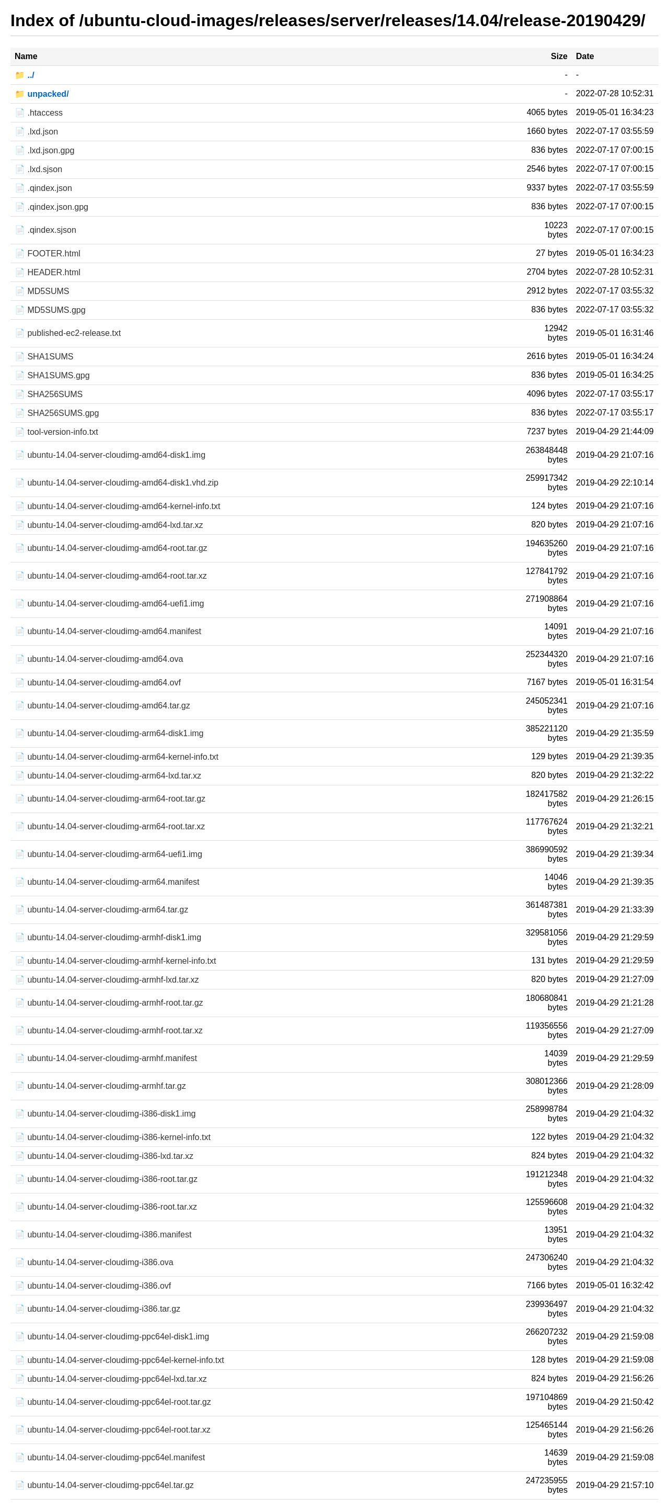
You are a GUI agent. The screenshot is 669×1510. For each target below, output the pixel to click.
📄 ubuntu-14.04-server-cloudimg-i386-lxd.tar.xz (104, 1156)
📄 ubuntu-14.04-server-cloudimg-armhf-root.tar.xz (109, 1030)
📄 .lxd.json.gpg (44, 150)
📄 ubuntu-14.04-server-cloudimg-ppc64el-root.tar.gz (113, 1402)
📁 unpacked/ (42, 93)
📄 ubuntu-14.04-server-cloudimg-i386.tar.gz (97, 1308)
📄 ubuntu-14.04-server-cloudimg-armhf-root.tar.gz (109, 1002)
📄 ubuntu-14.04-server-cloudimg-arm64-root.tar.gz (110, 798)
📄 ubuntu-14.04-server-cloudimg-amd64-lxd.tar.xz (109, 525)
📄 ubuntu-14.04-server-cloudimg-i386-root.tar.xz (106, 1206)
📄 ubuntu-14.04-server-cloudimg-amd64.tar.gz (102, 705)
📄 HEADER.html (47, 272)
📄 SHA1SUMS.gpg (52, 375)
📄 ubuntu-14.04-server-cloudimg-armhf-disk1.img (108, 937)
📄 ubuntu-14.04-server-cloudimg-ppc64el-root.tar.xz (113, 1429)
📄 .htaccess (39, 112)
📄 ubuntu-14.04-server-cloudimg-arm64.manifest (107, 881)
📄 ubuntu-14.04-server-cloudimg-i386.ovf (93, 1285)
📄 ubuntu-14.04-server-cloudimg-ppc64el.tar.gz (104, 1485)
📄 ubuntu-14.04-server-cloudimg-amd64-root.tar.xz (111, 575)
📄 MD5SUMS (42, 291)
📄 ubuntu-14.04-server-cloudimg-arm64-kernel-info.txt (116, 756)
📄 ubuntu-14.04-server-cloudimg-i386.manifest (103, 1234)
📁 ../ (24, 75)
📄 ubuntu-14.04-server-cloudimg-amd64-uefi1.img (109, 603)
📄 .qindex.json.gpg (51, 206)
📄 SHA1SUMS (44, 356)
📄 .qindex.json (43, 188)
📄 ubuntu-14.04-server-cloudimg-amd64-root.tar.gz (111, 548)
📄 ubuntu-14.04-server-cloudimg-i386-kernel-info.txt (113, 1137)
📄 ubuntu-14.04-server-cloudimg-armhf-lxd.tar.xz (107, 979)
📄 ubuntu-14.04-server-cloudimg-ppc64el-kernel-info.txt (119, 1360)
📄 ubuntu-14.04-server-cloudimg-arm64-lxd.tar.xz (108, 775)
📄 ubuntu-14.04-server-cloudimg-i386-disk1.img (105, 1113)
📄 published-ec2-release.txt (68, 333)
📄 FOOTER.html (47, 253)
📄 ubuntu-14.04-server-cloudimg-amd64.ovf (98, 682)
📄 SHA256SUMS (49, 394)
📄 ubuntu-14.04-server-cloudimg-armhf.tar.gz (100, 1085)
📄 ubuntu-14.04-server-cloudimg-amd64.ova (99, 659)
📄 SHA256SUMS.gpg (57, 413)
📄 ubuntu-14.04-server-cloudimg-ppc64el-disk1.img (112, 1336)
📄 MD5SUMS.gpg (50, 310)
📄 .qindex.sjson (45, 230)
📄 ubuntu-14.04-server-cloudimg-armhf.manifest (106, 1058)
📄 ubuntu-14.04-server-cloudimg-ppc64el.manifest (110, 1457)
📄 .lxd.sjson (38, 169)
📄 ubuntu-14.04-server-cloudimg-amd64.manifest (108, 631)
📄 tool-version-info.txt (56, 431)
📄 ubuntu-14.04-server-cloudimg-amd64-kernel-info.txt (118, 506)
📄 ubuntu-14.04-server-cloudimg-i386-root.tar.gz (106, 1179)
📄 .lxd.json (36, 131)
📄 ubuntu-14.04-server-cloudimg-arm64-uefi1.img (108, 854)
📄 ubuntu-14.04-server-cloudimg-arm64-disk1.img (109, 733)
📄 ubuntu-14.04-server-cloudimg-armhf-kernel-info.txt (115, 960)
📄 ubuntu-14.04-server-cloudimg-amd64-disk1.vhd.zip (116, 482)
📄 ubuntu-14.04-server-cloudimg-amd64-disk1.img (110, 454)
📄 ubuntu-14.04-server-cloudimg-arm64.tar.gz (101, 909)
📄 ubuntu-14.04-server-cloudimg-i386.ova (94, 1262)
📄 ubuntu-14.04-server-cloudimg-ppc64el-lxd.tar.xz (111, 1378)
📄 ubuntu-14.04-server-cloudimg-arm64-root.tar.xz (110, 826)
